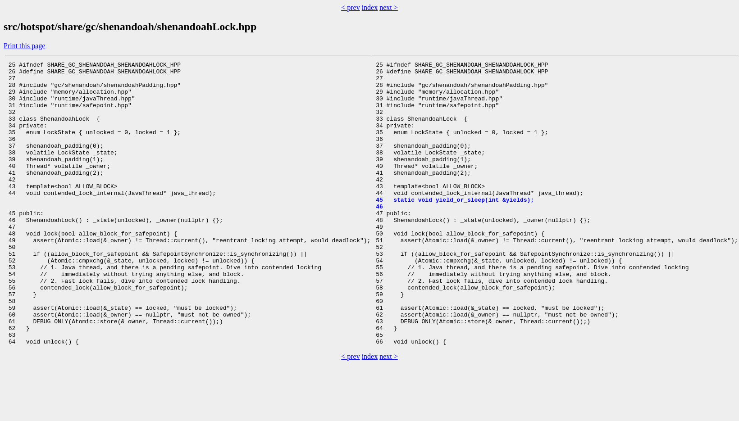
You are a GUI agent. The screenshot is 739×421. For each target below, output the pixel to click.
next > (388, 7)
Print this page (24, 46)
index (370, 7)
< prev (350, 7)
